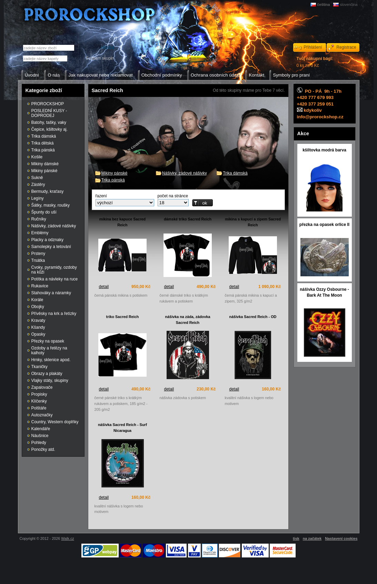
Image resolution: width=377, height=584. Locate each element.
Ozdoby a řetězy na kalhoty (49, 350)
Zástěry (38, 184)
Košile (37, 157)
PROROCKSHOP (47, 103)
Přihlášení (313, 47)
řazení (101, 196)
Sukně (37, 177)
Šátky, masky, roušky (50, 205)
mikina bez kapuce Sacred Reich (122, 222)
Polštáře (39, 408)
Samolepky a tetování (51, 246)
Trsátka (38, 260)
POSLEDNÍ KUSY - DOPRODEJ (49, 113)
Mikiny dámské (45, 163)
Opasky (38, 334)
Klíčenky (39, 401)
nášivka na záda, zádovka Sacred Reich (187, 320)
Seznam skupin (100, 58)
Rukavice (39, 286)
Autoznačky (42, 415)
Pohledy (38, 442)
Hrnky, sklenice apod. (51, 359)
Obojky (37, 306)
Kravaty (38, 320)
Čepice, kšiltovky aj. (49, 129)
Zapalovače (42, 387)
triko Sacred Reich (122, 317)
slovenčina (348, 4)
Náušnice (40, 435)
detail (104, 286)
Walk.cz (67, 538)
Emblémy (40, 232)
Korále (37, 299)
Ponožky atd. (43, 449)
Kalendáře (40, 428)
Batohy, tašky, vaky (49, 122)
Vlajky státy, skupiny (49, 380)
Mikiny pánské (114, 173)
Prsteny (38, 253)
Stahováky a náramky (51, 292)
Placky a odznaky (47, 239)
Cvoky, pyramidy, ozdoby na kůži (54, 270)
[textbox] (45, 58)
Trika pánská (113, 180)
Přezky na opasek (47, 341)
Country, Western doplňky (55, 421)
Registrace (346, 47)
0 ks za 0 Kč (315, 62)
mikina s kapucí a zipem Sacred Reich (253, 222)
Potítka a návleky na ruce (54, 279)
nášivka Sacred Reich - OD (253, 317)
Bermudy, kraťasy (47, 191)
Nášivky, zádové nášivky (184, 173)
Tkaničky (39, 366)
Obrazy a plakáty (46, 373)
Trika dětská (42, 143)
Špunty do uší (44, 212)
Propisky (39, 394)
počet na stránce (173, 196)
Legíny (37, 198)
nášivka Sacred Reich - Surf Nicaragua (122, 428)
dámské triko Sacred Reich (187, 219)
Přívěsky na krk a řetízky (54, 313)
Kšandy (38, 327)
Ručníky (38, 219)
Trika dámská (235, 173)
